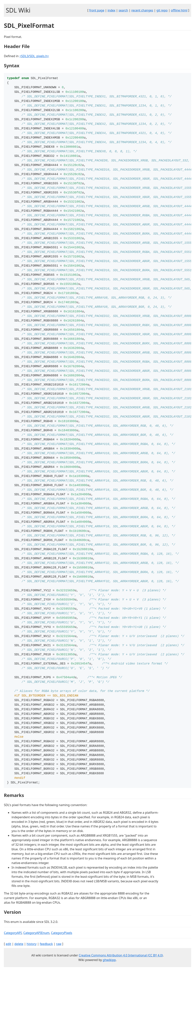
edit (8, 1003)
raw (58, 1003)
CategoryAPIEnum (36, 992)
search (123, 10)
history (32, 1003)
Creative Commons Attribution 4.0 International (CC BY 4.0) (121, 1014)
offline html (179, 10)
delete (18, 1003)
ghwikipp (109, 1019)
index (111, 10)
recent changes (142, 10)
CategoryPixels (61, 992)
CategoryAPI (13, 992)
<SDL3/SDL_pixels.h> (34, 56)
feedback (46, 1003)
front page (96, 10)
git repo (162, 10)
